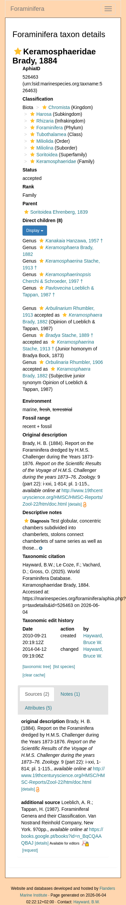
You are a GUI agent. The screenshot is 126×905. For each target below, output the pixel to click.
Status (30, 169)
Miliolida (41, 141)
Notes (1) (70, 694)
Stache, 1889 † (65, 335)
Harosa (40, 114)
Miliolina (41, 148)
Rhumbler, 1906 (70, 362)
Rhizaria (41, 121)
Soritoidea (43, 154)
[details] (75, 504)
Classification (38, 99)
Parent (30, 203)
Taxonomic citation (44, 556)
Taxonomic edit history (48, 620)
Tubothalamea (47, 134)
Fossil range (36, 418)
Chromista (55, 107)
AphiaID (31, 68)
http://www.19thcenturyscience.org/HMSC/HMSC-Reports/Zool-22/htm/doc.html (63, 497)
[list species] (64, 666)
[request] (30, 850)
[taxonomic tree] (37, 666)
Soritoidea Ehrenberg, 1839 (55, 212)
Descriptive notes (42, 512)
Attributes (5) (38, 708)
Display (34, 230)
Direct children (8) (42, 220)
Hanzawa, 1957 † (70, 240)
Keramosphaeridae (52, 161)
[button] (17, 51)
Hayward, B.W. (86, 902)
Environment (37, 401)
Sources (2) (37, 694)
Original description (45, 434)
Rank (28, 186)
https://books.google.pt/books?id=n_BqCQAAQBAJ (62, 836)
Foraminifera (27, 8)
